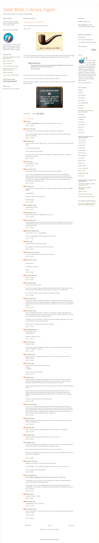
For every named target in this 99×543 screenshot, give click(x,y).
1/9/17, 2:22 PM (30, 256)
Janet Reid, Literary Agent (29, 9)
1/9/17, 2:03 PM (30, 217)
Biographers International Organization (84, 188)
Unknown (27, 494)
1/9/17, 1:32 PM (30, 166)
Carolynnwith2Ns (30, 329)
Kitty (26, 121)
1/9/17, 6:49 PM (30, 439)
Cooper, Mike (81, 145)
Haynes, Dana (82, 153)
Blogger (57, 539)
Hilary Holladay (82, 155)
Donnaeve (28, 186)
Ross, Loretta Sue (83, 168)
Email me (92, 26)
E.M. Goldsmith (29, 275)
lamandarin (28, 427)
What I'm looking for (8, 72)
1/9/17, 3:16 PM (30, 360)
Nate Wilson (28, 354)
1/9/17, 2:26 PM (30, 272)
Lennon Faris (28, 129)
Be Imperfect (81, 100)
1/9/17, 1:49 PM (30, 202)
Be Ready (80, 119)
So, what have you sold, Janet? (11, 75)
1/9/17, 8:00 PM (30, 458)
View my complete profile (84, 82)
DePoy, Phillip (81, 150)
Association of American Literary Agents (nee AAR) (86, 184)
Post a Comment (30, 518)
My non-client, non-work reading (11, 88)
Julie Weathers (29, 205)
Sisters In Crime (82, 191)
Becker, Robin (82, 140)
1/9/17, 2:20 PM (30, 249)
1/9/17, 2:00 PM (30, 209)
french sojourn (29, 260)
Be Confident (81, 97)
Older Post (71, 525)
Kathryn (27, 241)
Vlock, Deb (81, 176)
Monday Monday (30, 199)
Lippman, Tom (82, 160)
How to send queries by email (10, 66)
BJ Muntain (28, 435)
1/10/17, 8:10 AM (30, 515)
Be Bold (80, 90)
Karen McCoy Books (30, 252)
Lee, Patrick (81, 158)
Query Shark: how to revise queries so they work (10, 69)
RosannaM (28, 141)
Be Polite (80, 105)
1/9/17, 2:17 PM (30, 238)
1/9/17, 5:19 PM (30, 424)
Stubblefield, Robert (83, 173)
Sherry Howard (29, 509)
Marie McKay (28, 501)
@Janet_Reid (85, 21)
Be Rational (81, 114)
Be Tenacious (81, 124)
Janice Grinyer (29, 310)
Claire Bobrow (29, 220)
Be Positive (81, 108)
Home (49, 525)
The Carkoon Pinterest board (85, 39)
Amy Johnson (29, 169)
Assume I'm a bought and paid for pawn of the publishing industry (87, 204)
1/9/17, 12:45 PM (30, 125)
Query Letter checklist (8, 61)
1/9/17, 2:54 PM (30, 307)
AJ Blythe (28, 377)
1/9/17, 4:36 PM (30, 415)
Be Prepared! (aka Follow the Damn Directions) (85, 111)
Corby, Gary (81, 147)
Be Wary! (80, 129)
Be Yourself (81, 132)
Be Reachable (82, 117)
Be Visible (80, 127)
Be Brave (80, 92)
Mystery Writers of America (85, 194)
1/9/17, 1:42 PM (30, 183)
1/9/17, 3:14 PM (30, 351)
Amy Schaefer (29, 283)
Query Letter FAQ (7, 63)
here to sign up (10, 21)
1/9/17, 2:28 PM (30, 279)
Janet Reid (28, 363)
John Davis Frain (29, 461)
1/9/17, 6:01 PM (30, 431)
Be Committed (82, 95)
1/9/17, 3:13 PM (30, 338)
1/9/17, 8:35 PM (30, 472)
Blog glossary (81, 37)
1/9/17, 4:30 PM (30, 401)
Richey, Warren (82, 165)
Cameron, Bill (81, 142)
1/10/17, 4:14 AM (30, 505)
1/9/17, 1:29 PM (30, 158)
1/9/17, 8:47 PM (30, 491)
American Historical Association (86, 196)
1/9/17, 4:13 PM (30, 374)
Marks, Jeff (81, 163)
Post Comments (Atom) (53, 529)
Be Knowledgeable (83, 103)
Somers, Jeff (81, 170)
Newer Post (28, 525)
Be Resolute (81, 122)
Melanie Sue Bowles (30, 231)
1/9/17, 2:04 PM (30, 227)
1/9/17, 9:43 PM (30, 498)
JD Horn (27, 161)
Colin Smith (28, 342)
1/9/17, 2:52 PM (30, 295)
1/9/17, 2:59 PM (30, 326)
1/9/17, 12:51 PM (30, 138)
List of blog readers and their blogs (87, 42)
